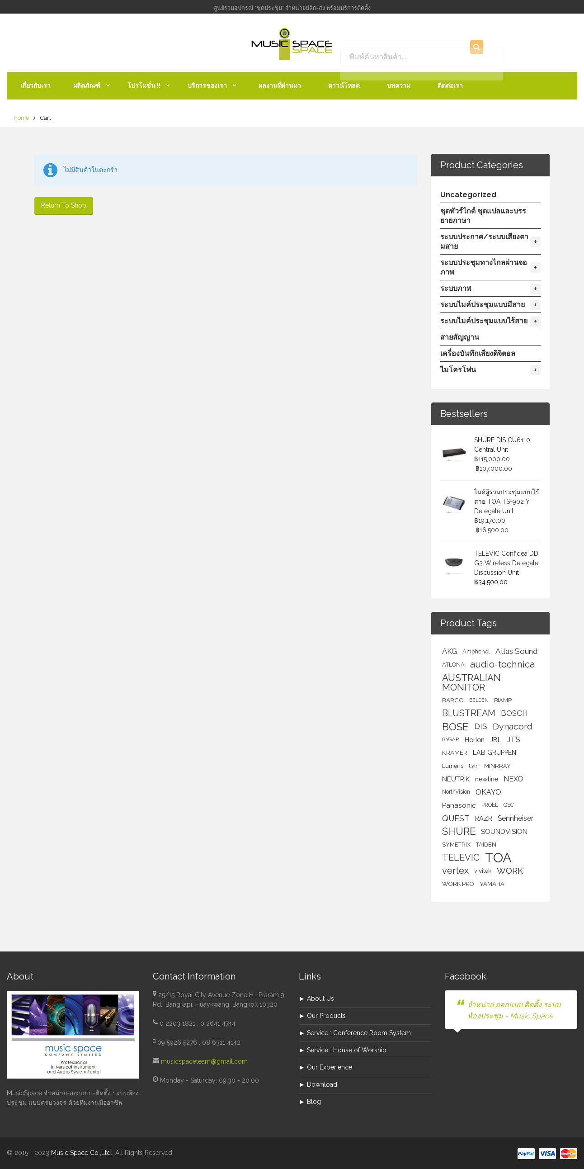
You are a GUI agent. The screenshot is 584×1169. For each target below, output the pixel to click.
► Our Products (322, 1015)
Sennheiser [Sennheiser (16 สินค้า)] (515, 818)
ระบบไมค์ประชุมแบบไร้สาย (490, 321)
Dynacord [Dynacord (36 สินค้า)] (512, 726)
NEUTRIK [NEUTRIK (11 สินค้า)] (456, 779)
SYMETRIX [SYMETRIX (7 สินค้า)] (456, 844)
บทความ (398, 85)
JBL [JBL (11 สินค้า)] (495, 739)
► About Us (316, 998)
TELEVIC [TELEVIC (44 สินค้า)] (461, 857)
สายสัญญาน (459, 337)
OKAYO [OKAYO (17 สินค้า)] (488, 792)
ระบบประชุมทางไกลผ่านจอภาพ (490, 267)
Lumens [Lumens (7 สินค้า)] (452, 765)
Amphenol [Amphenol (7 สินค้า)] (476, 651)
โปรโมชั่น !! (143, 85)
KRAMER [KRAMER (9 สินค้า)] (454, 752)
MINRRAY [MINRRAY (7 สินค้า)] (497, 765)
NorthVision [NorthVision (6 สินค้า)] (456, 792)
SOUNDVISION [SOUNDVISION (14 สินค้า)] (504, 831)
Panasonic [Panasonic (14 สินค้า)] (459, 805)
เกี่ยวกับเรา (35, 85)
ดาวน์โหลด (344, 85)
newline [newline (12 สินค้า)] (486, 779)
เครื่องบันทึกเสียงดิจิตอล (477, 353)
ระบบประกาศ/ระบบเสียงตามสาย (490, 241)
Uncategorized (468, 194)
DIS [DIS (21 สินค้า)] (480, 726)
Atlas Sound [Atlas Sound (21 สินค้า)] (516, 651)
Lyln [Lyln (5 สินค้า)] (474, 765)
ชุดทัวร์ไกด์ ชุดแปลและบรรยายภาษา (483, 216)
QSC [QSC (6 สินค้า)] (509, 805)
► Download (318, 1084)
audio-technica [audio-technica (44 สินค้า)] (502, 664)
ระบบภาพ (490, 289)
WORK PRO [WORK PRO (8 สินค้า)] (458, 883)
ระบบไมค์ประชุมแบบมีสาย (490, 305)
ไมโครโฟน (490, 370)
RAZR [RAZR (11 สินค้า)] (483, 818)
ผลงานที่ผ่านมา (280, 85)
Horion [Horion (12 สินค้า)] (475, 739)
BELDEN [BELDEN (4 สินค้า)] (479, 700)
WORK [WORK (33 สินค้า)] (510, 871)
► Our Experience (325, 1067)
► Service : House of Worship (342, 1050)
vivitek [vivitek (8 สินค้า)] (482, 870)
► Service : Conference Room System (355, 1032)
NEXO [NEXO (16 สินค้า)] (513, 779)
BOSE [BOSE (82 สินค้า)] (455, 726)
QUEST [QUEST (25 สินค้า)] (456, 818)
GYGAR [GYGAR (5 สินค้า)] (450, 739)
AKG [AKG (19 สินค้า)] (449, 651)
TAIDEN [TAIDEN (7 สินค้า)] (486, 844)
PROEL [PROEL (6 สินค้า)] (489, 805)
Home (21, 117)
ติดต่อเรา (450, 85)
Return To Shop (63, 205)
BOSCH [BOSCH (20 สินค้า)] (514, 713)
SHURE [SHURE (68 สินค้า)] (459, 831)
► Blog (310, 1101)
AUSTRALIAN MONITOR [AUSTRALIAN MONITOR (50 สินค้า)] (471, 682)
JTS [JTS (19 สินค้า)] (513, 739)
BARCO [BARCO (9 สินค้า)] (453, 700)
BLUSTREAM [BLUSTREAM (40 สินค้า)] (468, 713)
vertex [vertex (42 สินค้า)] (455, 870)
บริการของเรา (207, 85)
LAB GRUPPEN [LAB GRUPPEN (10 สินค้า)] (494, 752)
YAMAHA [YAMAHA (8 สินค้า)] (492, 883)
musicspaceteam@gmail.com (204, 1061)
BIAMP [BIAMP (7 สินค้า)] (503, 700)
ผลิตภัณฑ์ (86, 85)
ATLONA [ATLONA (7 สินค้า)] (453, 664)
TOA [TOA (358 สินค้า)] (498, 857)
